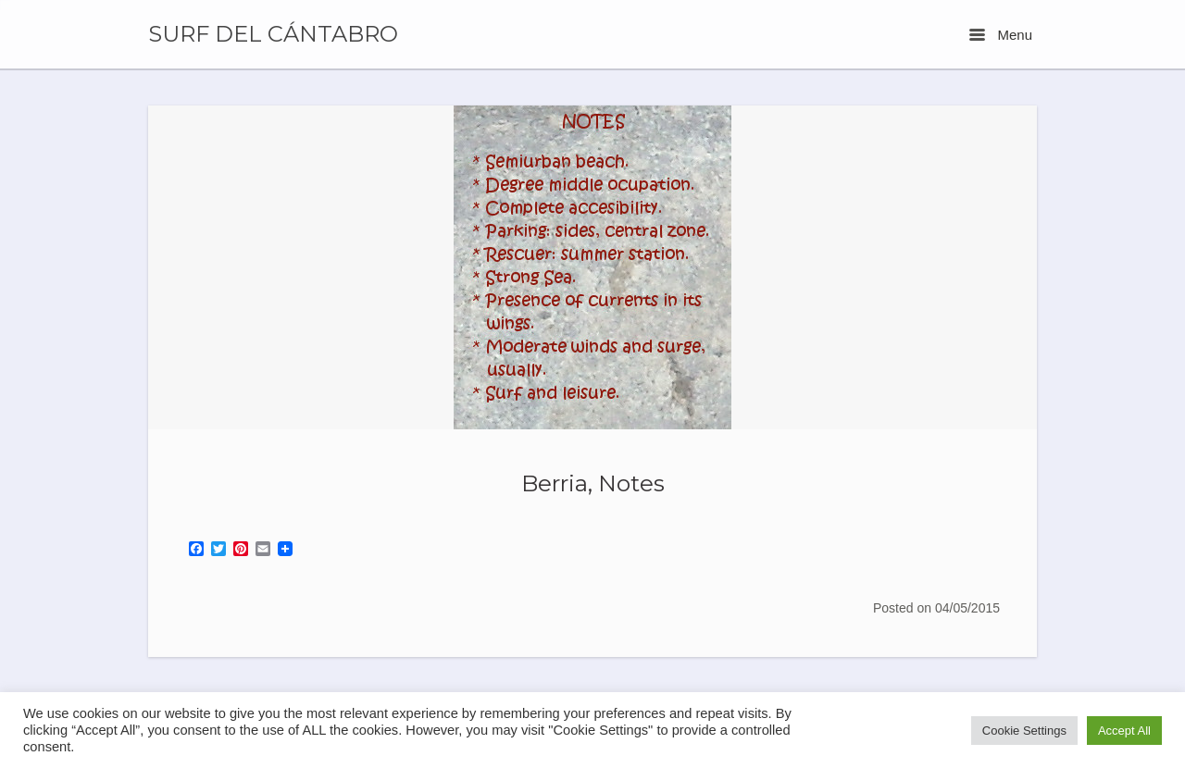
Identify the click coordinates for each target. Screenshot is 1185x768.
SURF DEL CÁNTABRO (273, 34)
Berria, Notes (593, 483)
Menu (1000, 35)
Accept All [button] (1124, 730)
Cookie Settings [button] (1024, 730)
